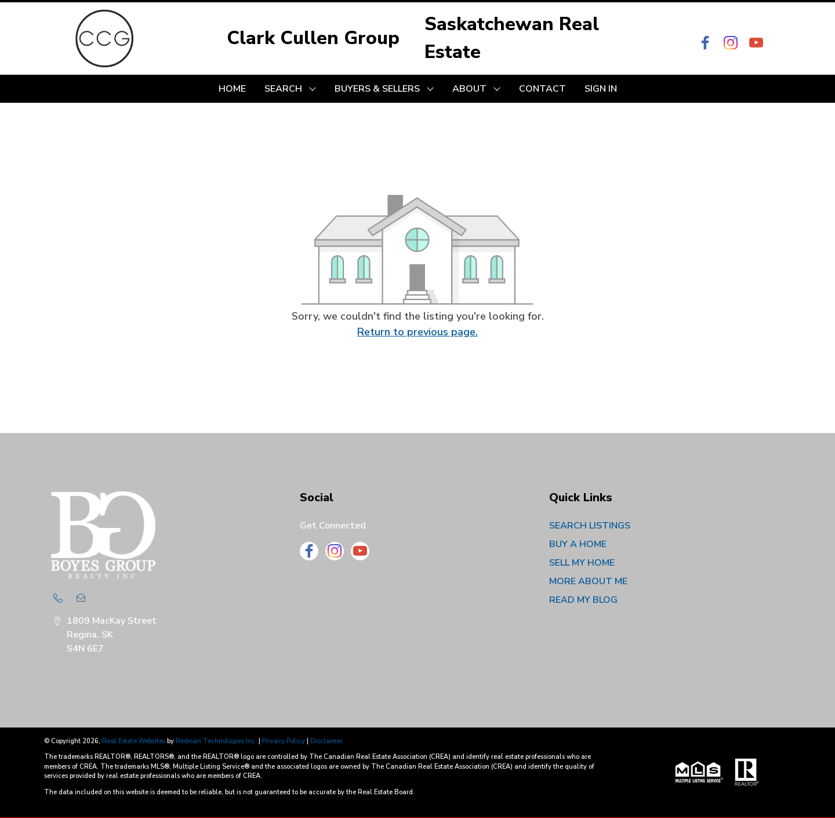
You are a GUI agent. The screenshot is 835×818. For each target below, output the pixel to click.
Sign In (600, 88)
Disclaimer (326, 741)
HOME (232, 88)
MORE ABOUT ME (588, 581)
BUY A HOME (578, 544)
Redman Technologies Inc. (217, 741)
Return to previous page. (417, 332)
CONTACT (542, 88)
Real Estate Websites (134, 741)
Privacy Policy (283, 741)
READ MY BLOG (583, 599)
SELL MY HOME (582, 562)
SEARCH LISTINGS (589, 525)
